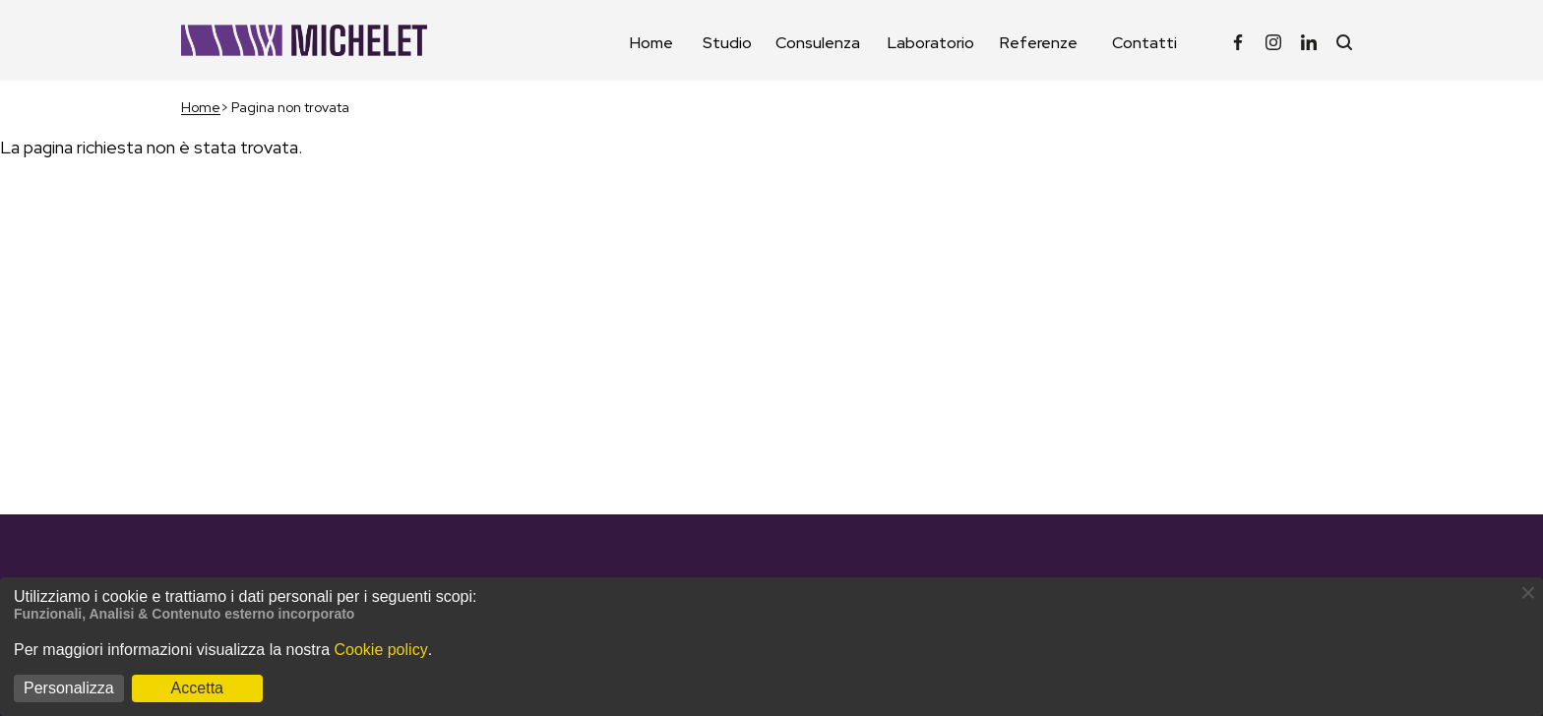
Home (651, 42)
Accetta (197, 688)
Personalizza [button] (69, 688)
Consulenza (817, 42)
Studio (727, 42)
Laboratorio (931, 42)
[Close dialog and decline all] (1528, 589)
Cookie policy (380, 649)
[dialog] (771, 646)
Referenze (1039, 42)
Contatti (1144, 42)
